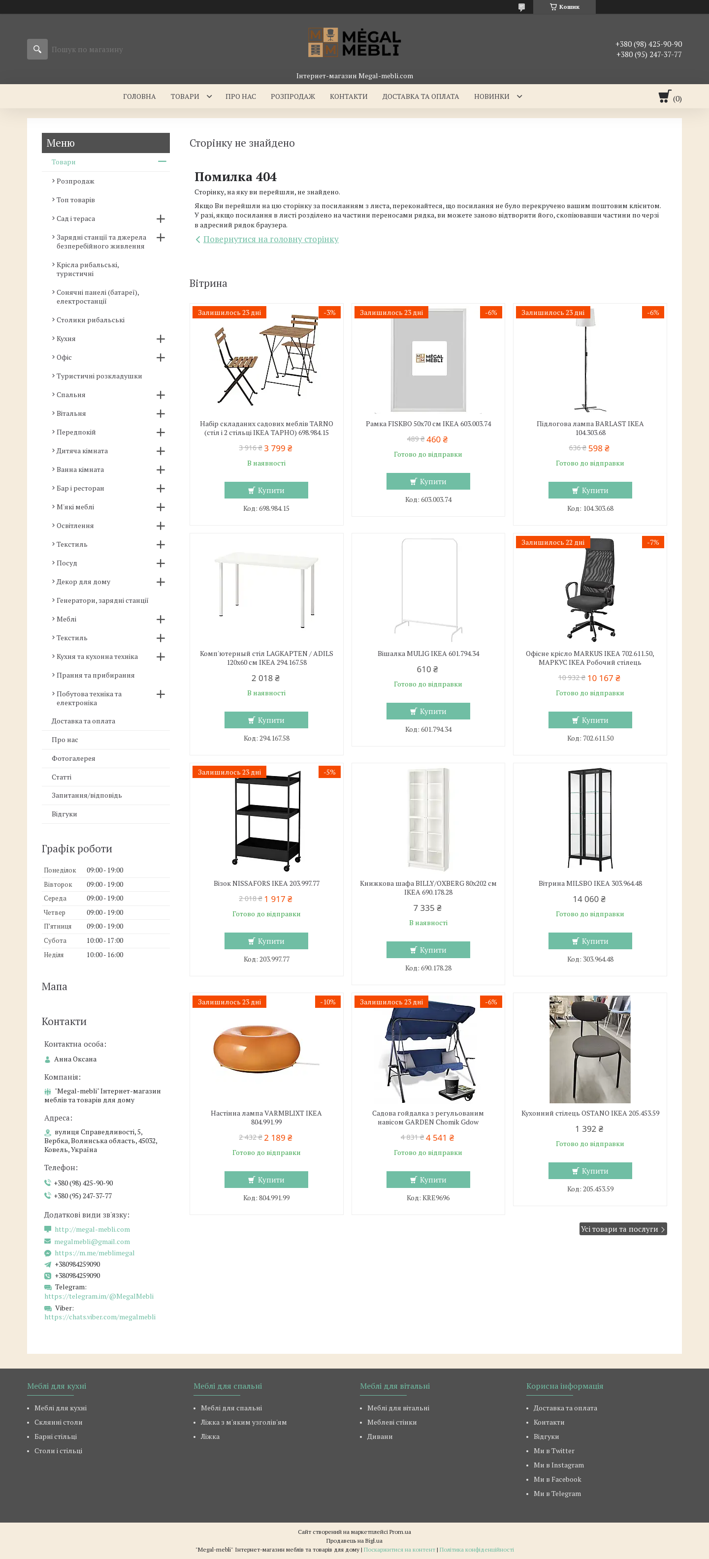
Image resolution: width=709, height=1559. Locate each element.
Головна (139, 96)
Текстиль (72, 544)
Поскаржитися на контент (399, 1549)
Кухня (66, 338)
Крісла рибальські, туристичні (88, 269)
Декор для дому (83, 581)
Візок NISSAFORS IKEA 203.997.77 (267, 883)
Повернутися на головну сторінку (271, 239)
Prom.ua (400, 1531)
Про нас (241, 96)
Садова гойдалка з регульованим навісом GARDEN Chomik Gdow (428, 1117)
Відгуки (64, 813)
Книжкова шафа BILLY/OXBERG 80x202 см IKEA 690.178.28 (428, 888)
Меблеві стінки (392, 1422)
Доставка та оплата (421, 96)
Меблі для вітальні (398, 1407)
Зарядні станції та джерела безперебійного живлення (101, 241)
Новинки (492, 96)
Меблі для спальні (231, 1407)
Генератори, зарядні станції (103, 600)
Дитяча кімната (82, 450)
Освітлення (75, 525)
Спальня (71, 394)
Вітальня (71, 413)
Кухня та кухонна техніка (97, 656)
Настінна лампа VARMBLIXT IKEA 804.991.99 (266, 1117)
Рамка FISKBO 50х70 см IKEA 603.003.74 (428, 423)
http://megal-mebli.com (92, 1229)
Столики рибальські (91, 319)
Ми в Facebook (557, 1479)
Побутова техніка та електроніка (89, 698)
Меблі (66, 619)
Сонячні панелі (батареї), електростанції (98, 296)
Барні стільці (55, 1436)
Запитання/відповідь (87, 795)
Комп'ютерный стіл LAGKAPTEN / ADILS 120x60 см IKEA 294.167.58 (266, 658)
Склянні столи (58, 1422)
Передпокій (76, 432)
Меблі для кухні (60, 1407)
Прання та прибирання (96, 675)
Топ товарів (76, 199)
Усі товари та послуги (619, 1229)
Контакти (349, 96)
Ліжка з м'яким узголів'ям (244, 1422)
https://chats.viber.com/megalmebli (100, 1316)
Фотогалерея (74, 758)
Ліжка (210, 1436)
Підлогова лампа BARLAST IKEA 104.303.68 (590, 428)
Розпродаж (293, 96)
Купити (271, 490)
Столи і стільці (58, 1450)
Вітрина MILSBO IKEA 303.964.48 (590, 883)
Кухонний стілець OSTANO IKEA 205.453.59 (590, 1113)
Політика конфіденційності (477, 1549)
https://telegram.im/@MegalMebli (99, 1296)
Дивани (380, 1436)
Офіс (64, 357)
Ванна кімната (80, 469)
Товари (185, 96)
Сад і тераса (76, 218)
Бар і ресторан (80, 488)
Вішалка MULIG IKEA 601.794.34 (428, 653)
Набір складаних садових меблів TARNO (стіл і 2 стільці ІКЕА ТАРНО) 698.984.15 (266, 428)
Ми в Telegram (557, 1493)
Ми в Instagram (559, 1464)
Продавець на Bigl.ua (354, 1540)
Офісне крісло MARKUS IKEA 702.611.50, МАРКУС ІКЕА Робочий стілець (590, 658)
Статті (61, 776)
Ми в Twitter (554, 1450)
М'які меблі (75, 506)
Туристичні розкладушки (99, 375)
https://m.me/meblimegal (95, 1252)
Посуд (67, 562)
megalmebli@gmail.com (92, 1241)
